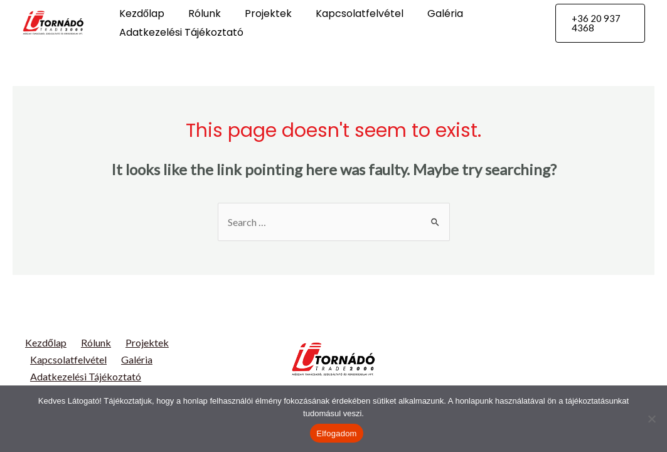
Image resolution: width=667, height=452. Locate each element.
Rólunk (199, 13)
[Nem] (651, 418)
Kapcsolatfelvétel (346, 13)
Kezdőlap (140, 13)
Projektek (258, 13)
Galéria (428, 13)
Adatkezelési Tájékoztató (179, 32)
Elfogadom (336, 433)
